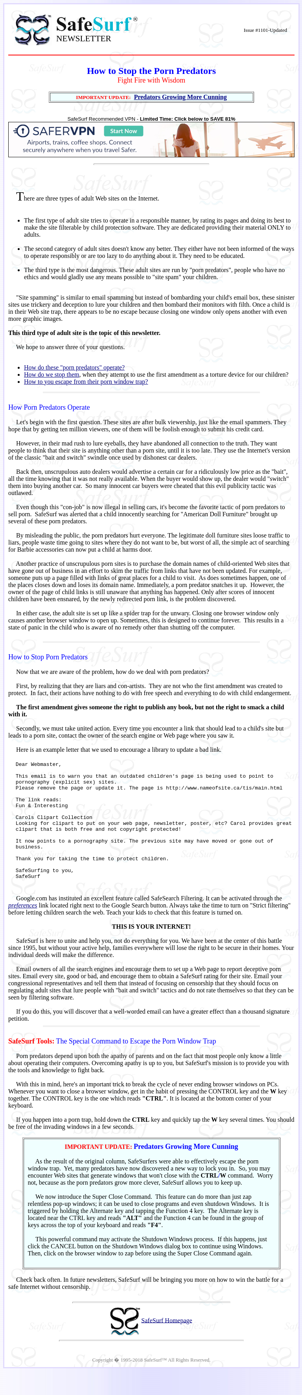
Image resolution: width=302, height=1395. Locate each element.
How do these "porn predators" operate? (74, 367)
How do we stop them (51, 374)
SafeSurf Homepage (166, 1343)
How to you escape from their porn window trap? (86, 381)
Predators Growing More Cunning (180, 97)
